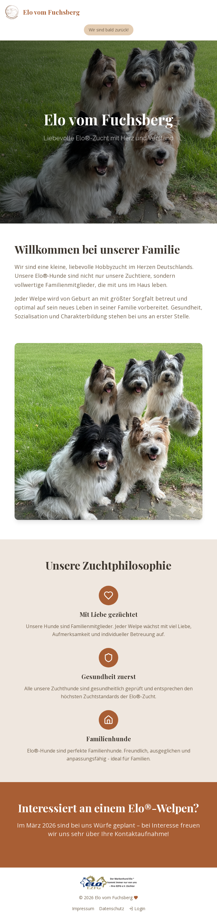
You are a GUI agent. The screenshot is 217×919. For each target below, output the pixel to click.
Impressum (83, 908)
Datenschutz (111, 908)
